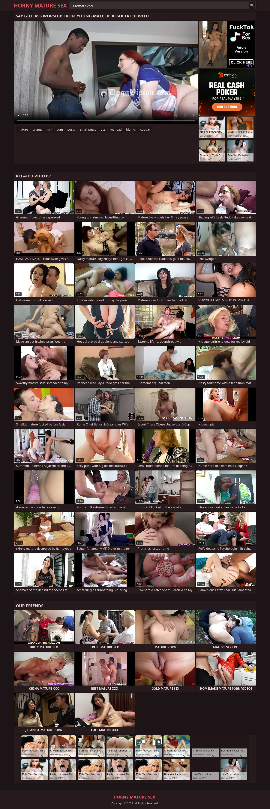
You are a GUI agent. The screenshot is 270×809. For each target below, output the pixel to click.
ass (103, 129)
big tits (131, 129)
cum (60, 129)
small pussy (88, 129)
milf (49, 129)
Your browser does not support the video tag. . (106, 72)
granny (37, 129)
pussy (71, 129)
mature (23, 129)
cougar (145, 129)
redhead (116, 129)
